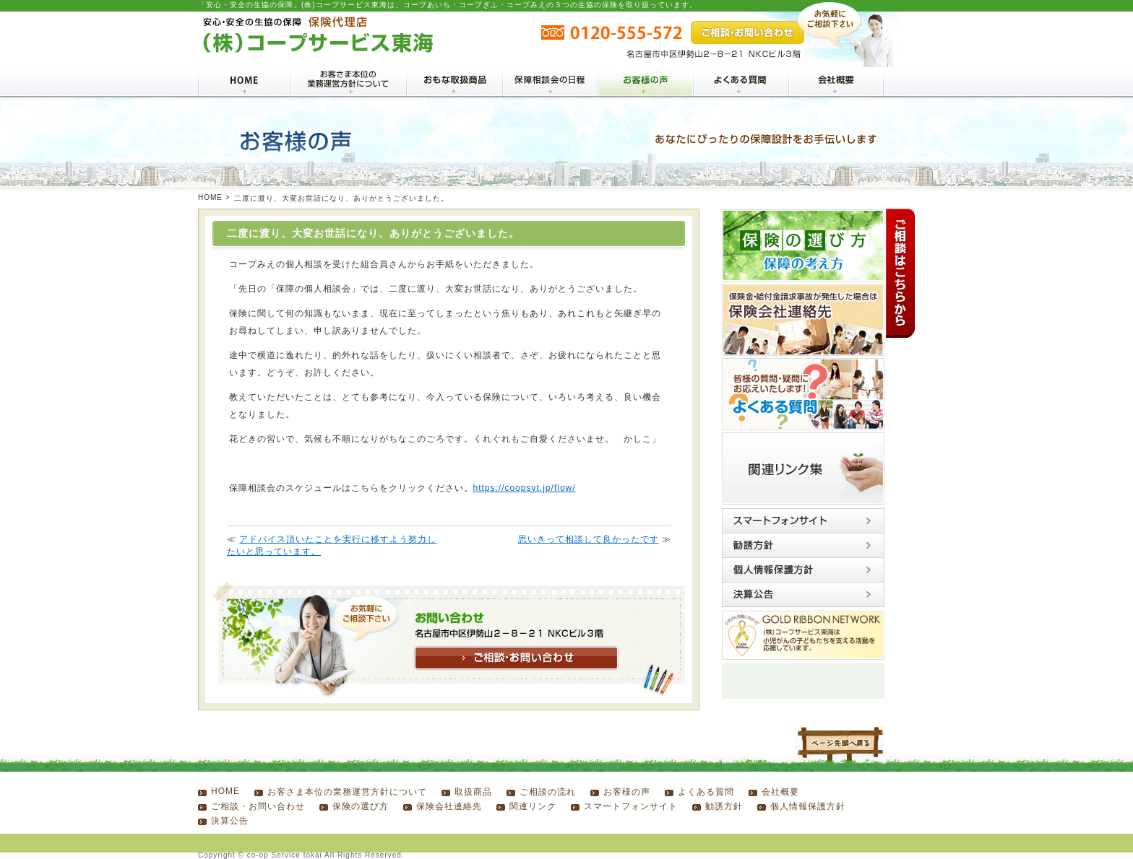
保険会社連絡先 (449, 806)
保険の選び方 (360, 806)
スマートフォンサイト (631, 806)
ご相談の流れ (548, 792)
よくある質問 (706, 792)
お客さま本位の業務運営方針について (347, 792)
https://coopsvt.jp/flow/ (524, 488)
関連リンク (532, 806)
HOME (210, 197)
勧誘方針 (724, 806)
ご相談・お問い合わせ (258, 806)
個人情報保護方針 (807, 806)
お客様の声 (626, 792)
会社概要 (780, 792)
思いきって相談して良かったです (588, 539)
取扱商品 (473, 792)
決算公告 (230, 821)
